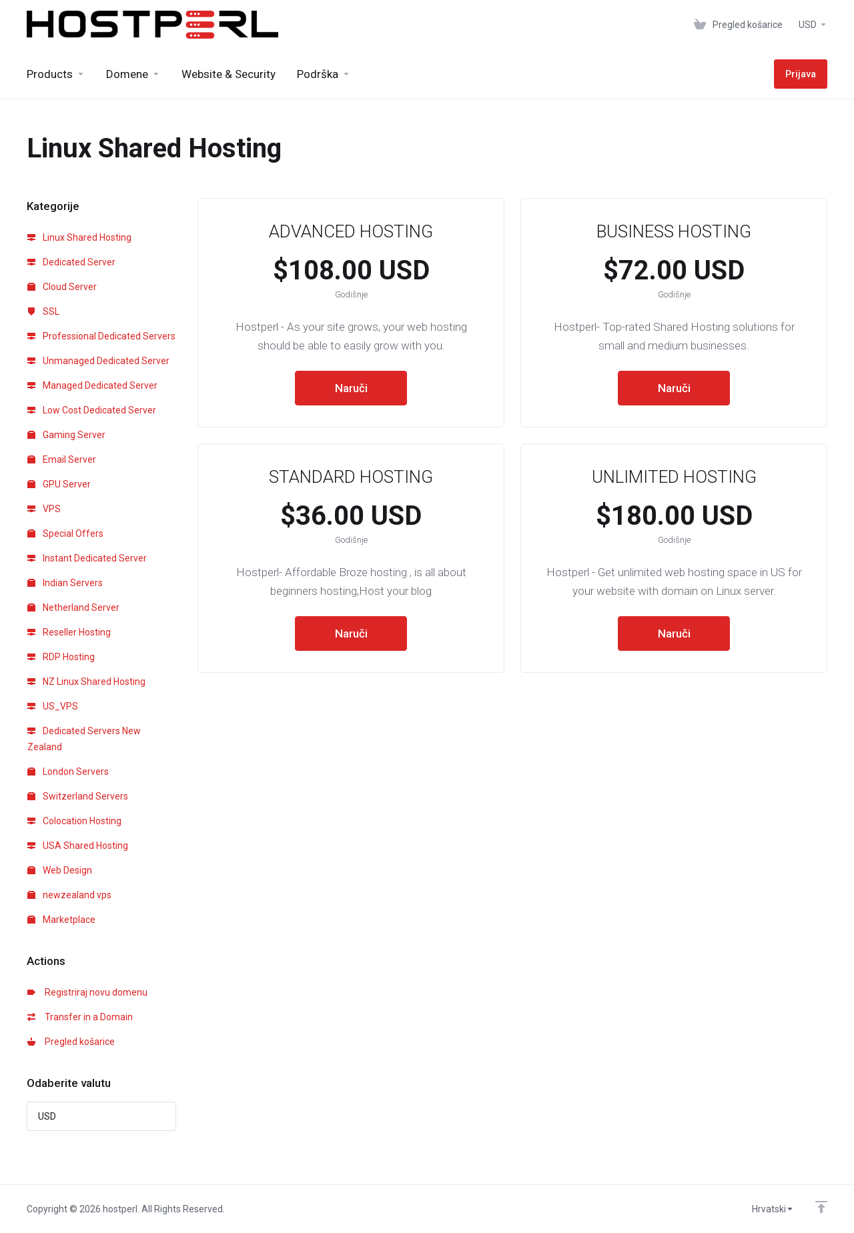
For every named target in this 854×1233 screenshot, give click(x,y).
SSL (43, 311)
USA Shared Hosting (77, 845)
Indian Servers (65, 582)
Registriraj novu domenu (87, 992)
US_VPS (52, 706)
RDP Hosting (61, 657)
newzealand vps (69, 895)
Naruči (351, 388)
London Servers (68, 771)
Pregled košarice (71, 1041)
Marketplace (61, 919)
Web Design (59, 870)
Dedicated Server (71, 262)
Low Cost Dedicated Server (91, 410)
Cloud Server (62, 286)
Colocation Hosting (74, 821)
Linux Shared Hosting (79, 237)
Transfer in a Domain (80, 1017)
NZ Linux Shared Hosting (86, 681)
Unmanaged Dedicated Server (98, 360)
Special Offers (65, 533)
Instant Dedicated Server (87, 558)
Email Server (61, 459)
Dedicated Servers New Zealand (84, 739)
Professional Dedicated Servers (101, 336)
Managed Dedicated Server (92, 385)
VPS (44, 508)
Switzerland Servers (77, 796)
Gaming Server (66, 434)
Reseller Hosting (69, 632)
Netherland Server (73, 607)
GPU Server (59, 484)
